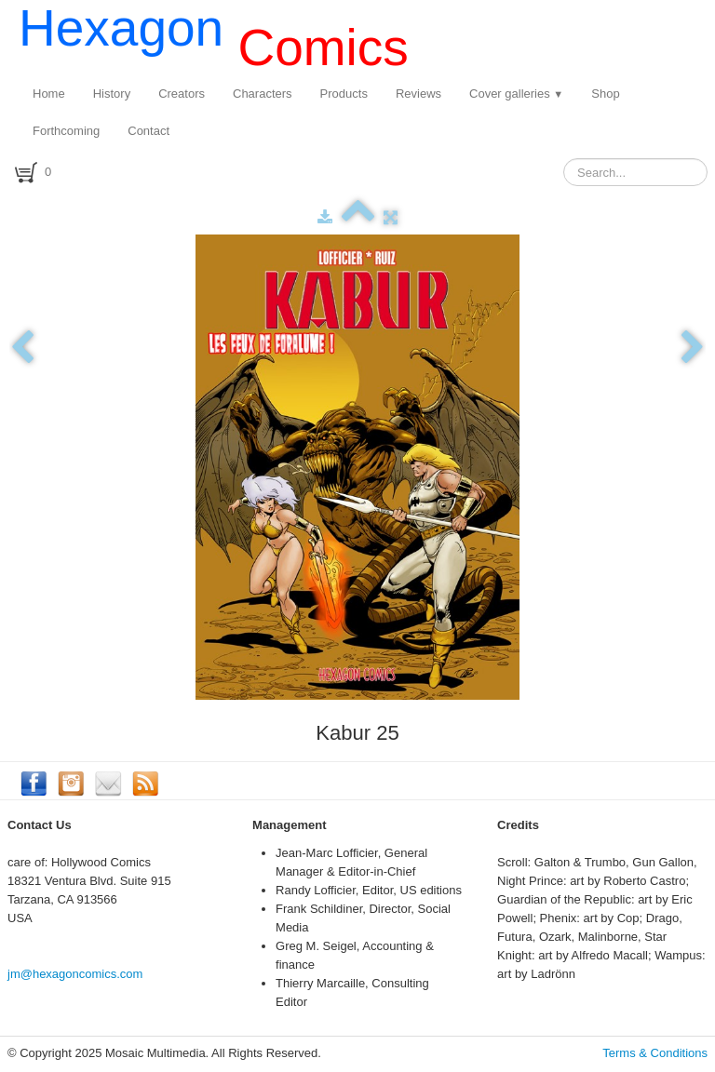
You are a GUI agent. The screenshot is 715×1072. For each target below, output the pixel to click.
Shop (605, 93)
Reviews (418, 93)
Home (49, 93)
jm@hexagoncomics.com (74, 974)
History (111, 93)
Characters (262, 93)
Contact (148, 131)
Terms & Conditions (655, 1053)
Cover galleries (516, 93)
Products (344, 93)
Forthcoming (66, 131)
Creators (181, 93)
